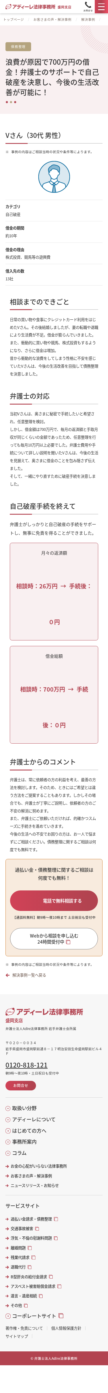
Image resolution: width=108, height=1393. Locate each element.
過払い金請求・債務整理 (31, 1219)
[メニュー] (101, 6)
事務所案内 (24, 1141)
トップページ (13, 19)
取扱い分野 (24, 1108)
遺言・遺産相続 (24, 1295)
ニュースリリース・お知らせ (35, 1185)
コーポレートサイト (34, 1315)
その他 (16, 1305)
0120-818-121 (26, 1065)
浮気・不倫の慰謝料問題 (31, 1238)
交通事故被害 (22, 1228)
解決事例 (88, 19)
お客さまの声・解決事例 (52, 19)
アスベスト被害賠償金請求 (33, 1286)
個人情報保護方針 (66, 1328)
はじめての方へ (29, 1130)
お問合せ (20, 1085)
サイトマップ (16, 1336)
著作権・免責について (24, 1328)
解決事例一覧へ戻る (29, 975)
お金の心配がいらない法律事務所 (39, 1166)
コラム (19, 1152)
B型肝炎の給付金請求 (29, 1276)
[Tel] (88, 6)
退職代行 (18, 1267)
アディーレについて (34, 1119)
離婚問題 (18, 1248)
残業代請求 (20, 1257)
